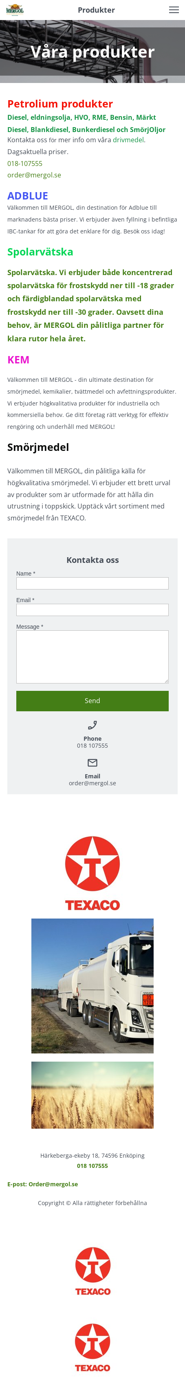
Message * (29, 626)
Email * (25, 600)
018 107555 (92, 1166)
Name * (25, 573)
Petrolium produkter (60, 103)
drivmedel (128, 139)
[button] (174, 10)
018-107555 (24, 163)
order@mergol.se (34, 174)
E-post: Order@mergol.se (42, 1184)
